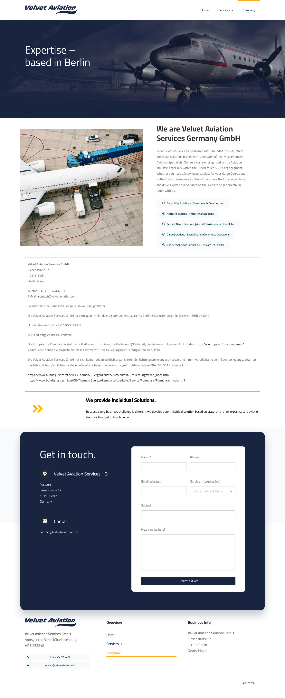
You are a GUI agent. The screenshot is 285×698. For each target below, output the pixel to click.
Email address (151, 481)
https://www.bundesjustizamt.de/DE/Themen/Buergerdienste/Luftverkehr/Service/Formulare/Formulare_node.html (106, 380)
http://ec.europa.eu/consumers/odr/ (220, 344)
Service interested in (205, 481)
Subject (146, 505)
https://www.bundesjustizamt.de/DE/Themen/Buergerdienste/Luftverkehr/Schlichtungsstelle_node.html (98, 375)
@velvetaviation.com (64, 532)
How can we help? (153, 529)
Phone (195, 457)
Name (146, 457)
